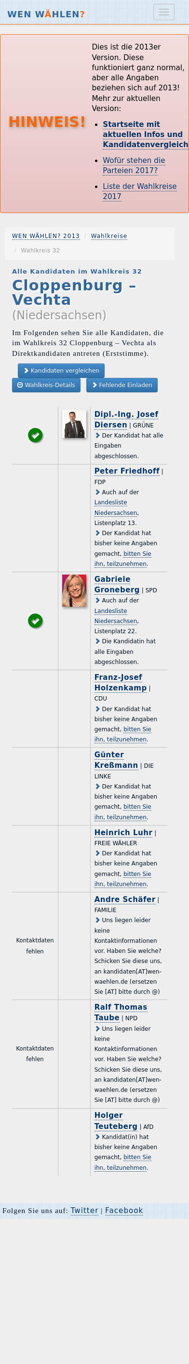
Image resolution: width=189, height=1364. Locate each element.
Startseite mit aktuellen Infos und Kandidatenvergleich (146, 135)
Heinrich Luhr (123, 832)
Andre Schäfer (125, 899)
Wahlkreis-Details (46, 384)
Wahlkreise (109, 236)
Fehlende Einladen (122, 384)
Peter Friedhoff (127, 471)
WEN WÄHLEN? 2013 (46, 236)
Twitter (85, 1210)
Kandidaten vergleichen (61, 370)
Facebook (124, 1210)
